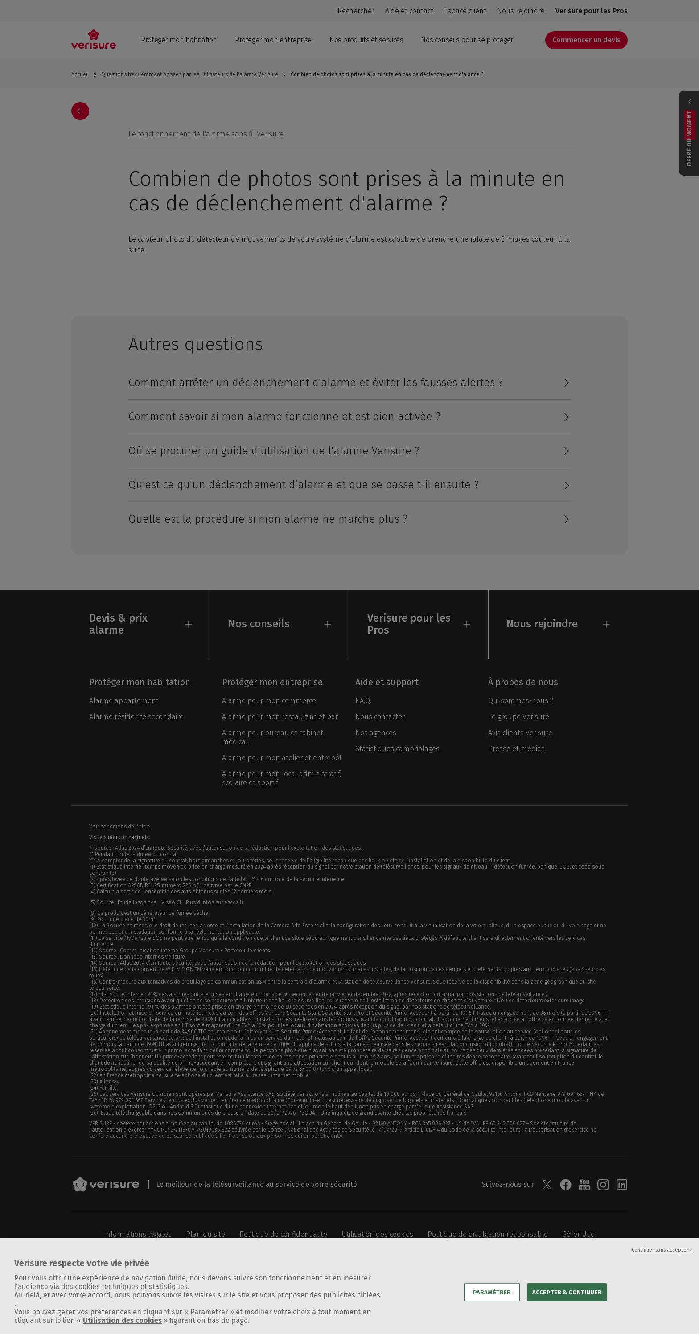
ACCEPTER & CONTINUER (567, 1303)
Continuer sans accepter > (662, 1261)
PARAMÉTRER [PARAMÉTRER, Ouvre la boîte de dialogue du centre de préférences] (492, 1303)
